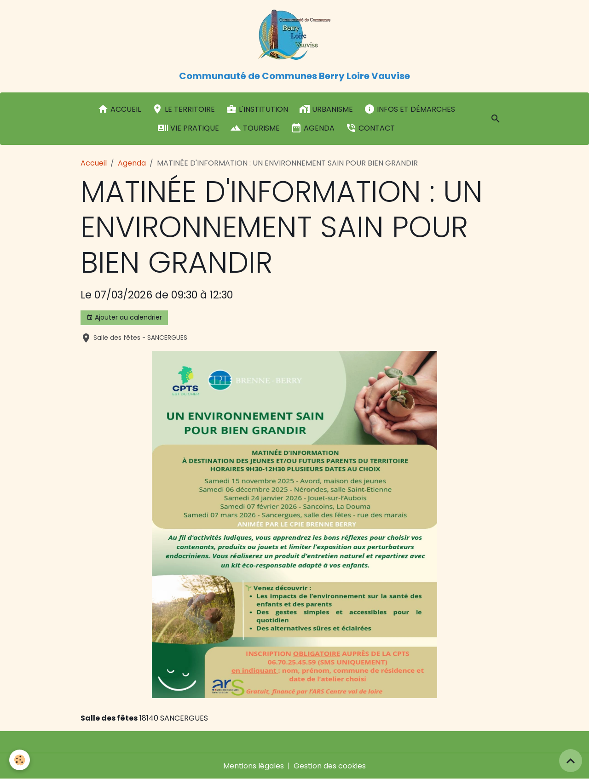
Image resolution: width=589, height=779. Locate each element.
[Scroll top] (570, 760)
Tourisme (255, 127)
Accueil (119, 109)
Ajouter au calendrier (124, 317)
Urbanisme (326, 109)
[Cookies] (19, 760)
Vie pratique (188, 127)
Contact (370, 127)
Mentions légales (253, 766)
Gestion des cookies (330, 766)
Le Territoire (183, 109)
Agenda (313, 127)
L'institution (257, 109)
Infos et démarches (409, 109)
